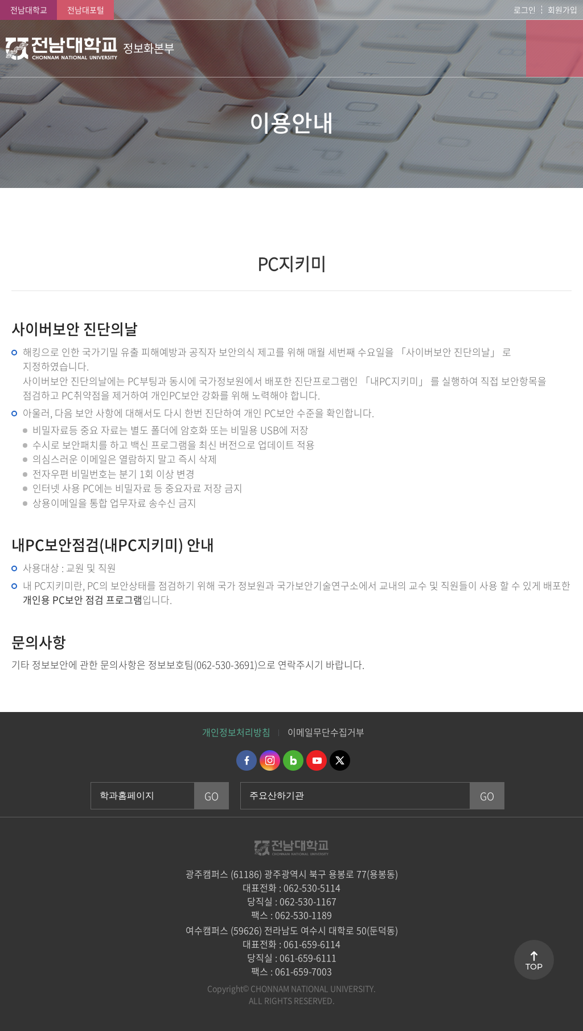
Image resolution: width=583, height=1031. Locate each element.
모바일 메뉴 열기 (554, 48)
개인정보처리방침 (236, 732)
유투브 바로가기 (316, 760)
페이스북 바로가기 (246, 760)
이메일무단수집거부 (326, 732)
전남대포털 (85, 9)
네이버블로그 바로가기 (293, 760)
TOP (534, 967)
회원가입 (562, 10)
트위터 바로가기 (340, 760)
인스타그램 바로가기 (270, 760)
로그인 (525, 10)
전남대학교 (28, 9)
